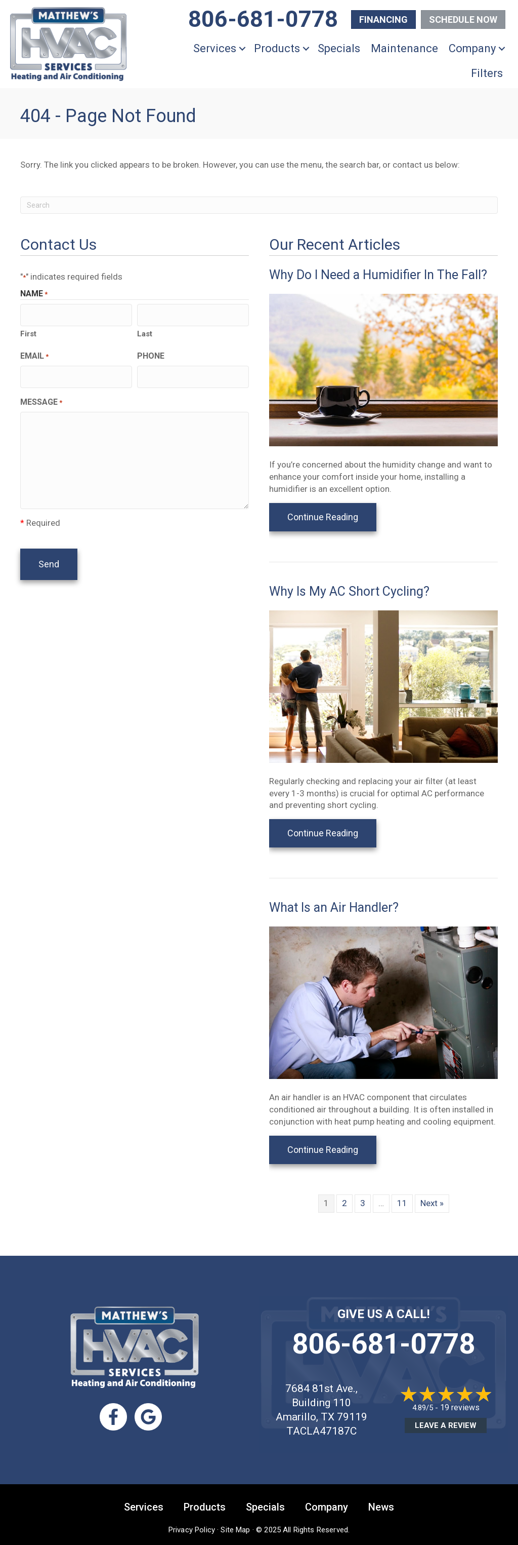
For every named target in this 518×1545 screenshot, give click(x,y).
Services (214, 48)
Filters (487, 73)
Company (472, 48)
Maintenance (404, 48)
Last (144, 331)
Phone (150, 354)
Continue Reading (322, 517)
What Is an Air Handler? (334, 907)
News (381, 1507)
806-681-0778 (383, 1344)
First (28, 331)
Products (277, 48)
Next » (432, 1203)
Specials (339, 48)
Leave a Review (446, 1425)
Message (41, 398)
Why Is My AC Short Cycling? (349, 591)
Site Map (235, 1529)
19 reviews (460, 1407)
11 (402, 1203)
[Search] (259, 205)
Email (34, 354)
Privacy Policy (191, 1529)
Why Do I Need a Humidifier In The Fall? (378, 274)
